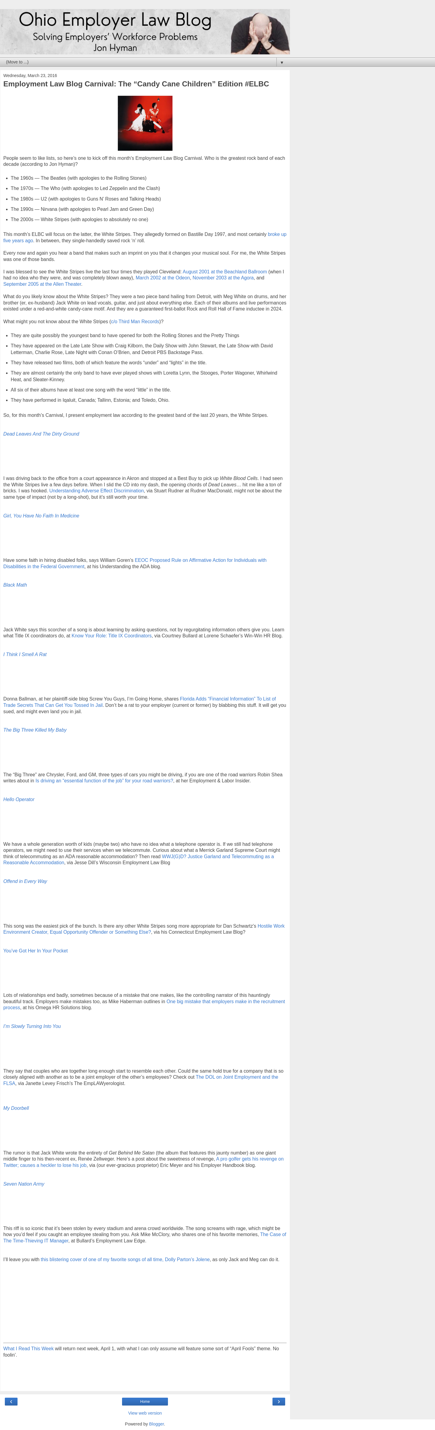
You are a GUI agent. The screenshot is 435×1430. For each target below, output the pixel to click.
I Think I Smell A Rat (25, 654)
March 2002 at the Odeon (163, 277)
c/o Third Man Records (135, 321)
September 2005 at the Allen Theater (42, 284)
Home (145, 1401)
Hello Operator (18, 799)
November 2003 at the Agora (222, 277)
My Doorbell (16, 1108)
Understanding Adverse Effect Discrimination (96, 490)
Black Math (15, 585)
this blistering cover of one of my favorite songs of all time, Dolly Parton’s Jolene (125, 1259)
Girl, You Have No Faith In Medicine (41, 515)
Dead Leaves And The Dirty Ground (41, 433)
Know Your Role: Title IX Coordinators (112, 635)
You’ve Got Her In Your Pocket (35, 950)
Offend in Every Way (25, 881)
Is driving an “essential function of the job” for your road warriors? (104, 780)
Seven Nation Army (23, 1184)
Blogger (156, 1424)
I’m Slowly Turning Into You (32, 1026)
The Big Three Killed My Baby (34, 730)
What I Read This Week (28, 1348)
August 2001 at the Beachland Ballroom (225, 271)
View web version (145, 1413)
